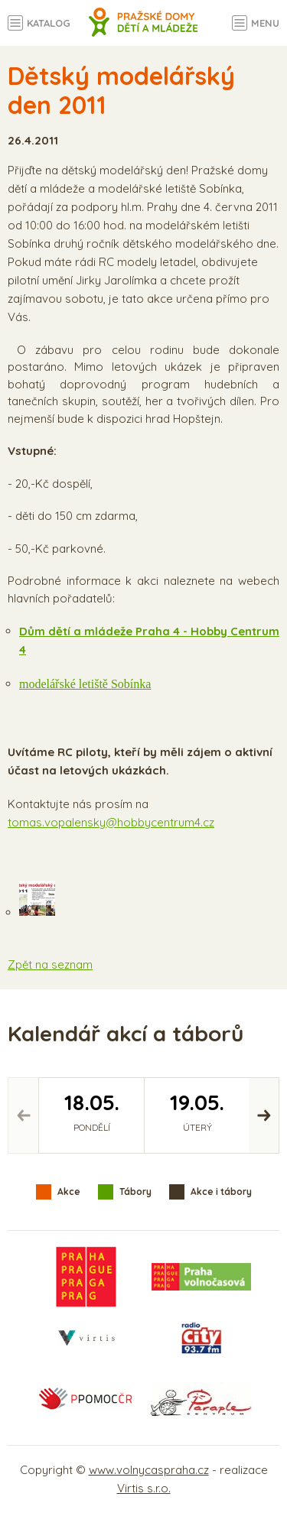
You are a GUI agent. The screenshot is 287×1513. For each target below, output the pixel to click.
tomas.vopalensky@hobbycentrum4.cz (111, 822)
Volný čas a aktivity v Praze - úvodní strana (143, 31)
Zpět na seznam (50, 964)
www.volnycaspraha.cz (149, 1470)
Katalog (48, 23)
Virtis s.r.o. (144, 1488)
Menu (265, 23)
